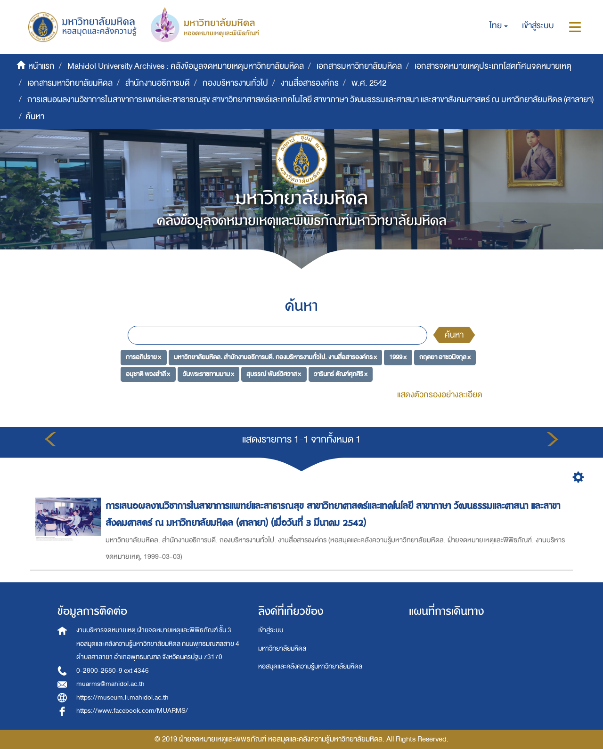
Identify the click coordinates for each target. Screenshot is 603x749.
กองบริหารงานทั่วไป (235, 83)
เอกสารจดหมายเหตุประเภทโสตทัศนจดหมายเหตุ (493, 66)
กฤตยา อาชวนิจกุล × (445, 357)
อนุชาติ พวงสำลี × (148, 374)
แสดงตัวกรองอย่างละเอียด (439, 394)
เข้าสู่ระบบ (270, 630)
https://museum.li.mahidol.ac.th (122, 697)
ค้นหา (454, 335)
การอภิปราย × (143, 357)
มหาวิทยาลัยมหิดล (282, 648)
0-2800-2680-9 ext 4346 (112, 671)
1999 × (398, 357)
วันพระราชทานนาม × (208, 374)
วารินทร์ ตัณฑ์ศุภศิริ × (340, 374)
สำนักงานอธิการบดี (157, 83)
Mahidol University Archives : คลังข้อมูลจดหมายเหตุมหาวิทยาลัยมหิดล (185, 66)
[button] (498, 26)
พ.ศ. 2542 (368, 83)
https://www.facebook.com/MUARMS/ (132, 711)
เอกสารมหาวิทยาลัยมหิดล (359, 66)
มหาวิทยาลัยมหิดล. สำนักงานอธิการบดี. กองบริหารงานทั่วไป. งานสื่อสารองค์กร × (275, 357)
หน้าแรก (41, 66)
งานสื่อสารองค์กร (310, 83)
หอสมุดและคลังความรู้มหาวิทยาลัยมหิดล (310, 666)
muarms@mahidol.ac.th (110, 684)
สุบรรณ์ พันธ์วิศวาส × (273, 374)
